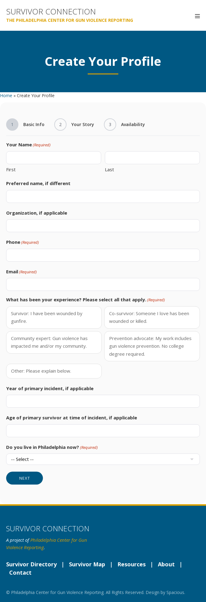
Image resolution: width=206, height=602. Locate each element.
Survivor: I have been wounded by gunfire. (46, 317)
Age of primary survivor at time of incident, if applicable (71, 417)
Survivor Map (87, 564)
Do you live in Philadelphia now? (52, 447)
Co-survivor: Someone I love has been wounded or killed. (149, 317)
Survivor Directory (31, 564)
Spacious (175, 592)
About (166, 564)
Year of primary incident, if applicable (49, 388)
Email (21, 271)
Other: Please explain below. (41, 371)
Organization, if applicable (36, 213)
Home (6, 95)
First (11, 169)
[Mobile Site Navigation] (197, 16)
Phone (22, 242)
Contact (20, 572)
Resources (131, 564)
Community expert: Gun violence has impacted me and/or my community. (49, 342)
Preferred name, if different (38, 183)
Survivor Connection (51, 11)
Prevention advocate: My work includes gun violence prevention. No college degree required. (150, 346)
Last (109, 169)
